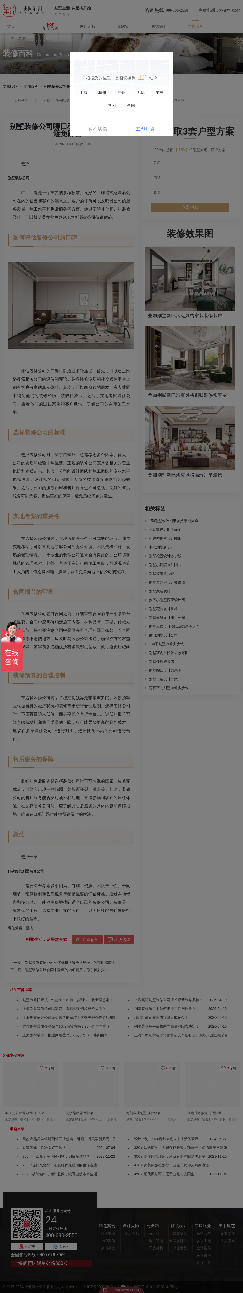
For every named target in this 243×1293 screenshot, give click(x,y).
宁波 (159, 93)
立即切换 (145, 128)
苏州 (121, 93)
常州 (112, 105)
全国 (131, 105)
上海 (83, 93)
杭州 (102, 93)
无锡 (141, 93)
